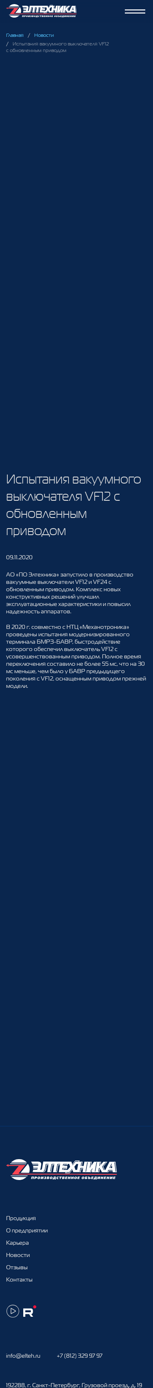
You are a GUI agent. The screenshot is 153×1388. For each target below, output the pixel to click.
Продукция (21, 1218)
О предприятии (27, 1230)
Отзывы (17, 1267)
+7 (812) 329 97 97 (79, 1355)
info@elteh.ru (23, 1355)
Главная (15, 35)
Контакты (19, 1279)
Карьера (17, 1242)
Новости (44, 35)
